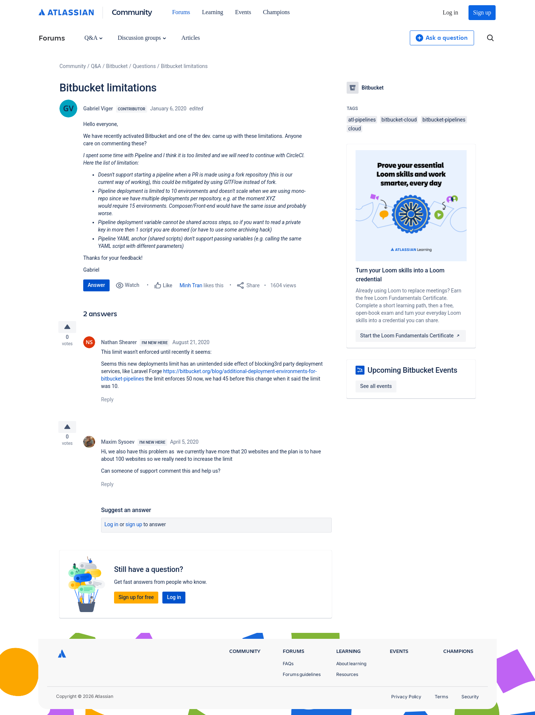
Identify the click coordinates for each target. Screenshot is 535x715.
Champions (276, 12)
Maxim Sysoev (117, 447)
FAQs (288, 663)
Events (243, 12)
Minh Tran (190, 285)
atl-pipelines (362, 120)
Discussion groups (142, 38)
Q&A (93, 38)
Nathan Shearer (119, 345)
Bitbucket (117, 66)
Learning (212, 12)
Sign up (482, 12)
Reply (107, 402)
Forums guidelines (302, 674)
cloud (354, 129)
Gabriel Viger (98, 108)
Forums (181, 12)
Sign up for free (136, 603)
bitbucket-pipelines (444, 120)
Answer (96, 285)
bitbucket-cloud (399, 120)
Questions (144, 66)
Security (470, 696)
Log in (450, 12)
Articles (190, 38)
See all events (376, 386)
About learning (351, 663)
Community (132, 11)
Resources (347, 674)
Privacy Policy (406, 696)
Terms (441, 696)
